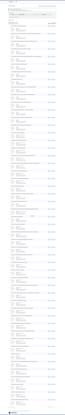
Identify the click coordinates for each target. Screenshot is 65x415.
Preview (49, 33)
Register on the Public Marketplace (45, 6)
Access (53, 33)
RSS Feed (54, 6)
